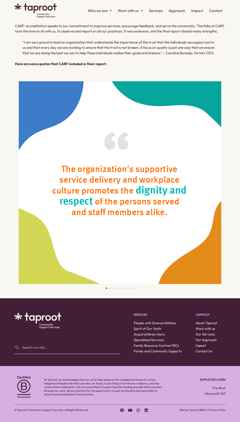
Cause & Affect (198, 410)
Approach (177, 10)
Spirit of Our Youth (147, 328)
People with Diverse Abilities (155, 323)
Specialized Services (149, 340)
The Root (219, 388)
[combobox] (67, 347)
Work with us (130, 11)
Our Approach (206, 340)
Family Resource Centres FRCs (156, 345)
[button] (17, 183)
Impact (197, 10)
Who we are (100, 11)
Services (156, 10)
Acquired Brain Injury (149, 334)
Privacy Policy (217, 410)
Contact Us (204, 351)
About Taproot (206, 323)
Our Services (205, 334)
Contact (216, 10)
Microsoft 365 (215, 393)
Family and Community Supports (158, 351)
